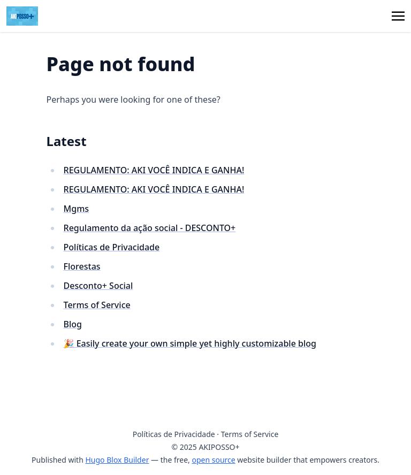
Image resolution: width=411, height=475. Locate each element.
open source (213, 460)
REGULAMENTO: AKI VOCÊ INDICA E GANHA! (154, 170)
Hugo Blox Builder (117, 460)
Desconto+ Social (98, 286)
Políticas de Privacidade (112, 247)
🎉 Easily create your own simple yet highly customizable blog (190, 343)
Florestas (82, 266)
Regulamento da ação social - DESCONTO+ (150, 228)
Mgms (76, 208)
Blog (73, 324)
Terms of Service (97, 305)
